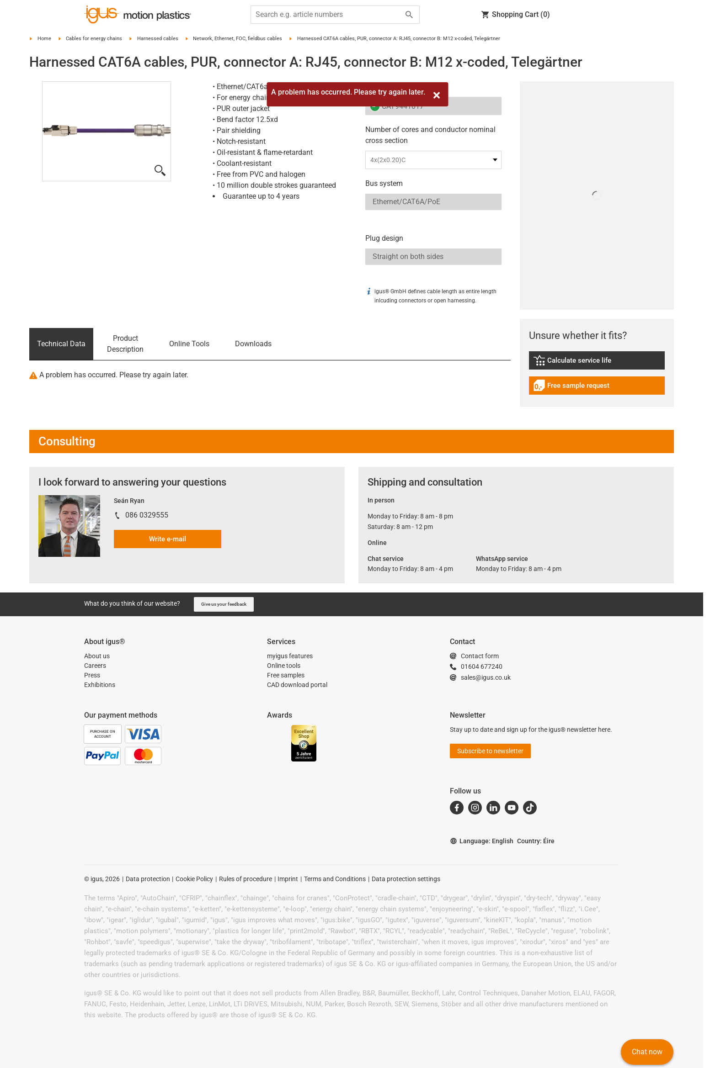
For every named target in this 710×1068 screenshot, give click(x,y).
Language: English (481, 841)
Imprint (288, 879)
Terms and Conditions (335, 879)
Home (44, 39)
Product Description (125, 344)
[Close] (436, 95)
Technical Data (61, 343)
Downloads (253, 343)
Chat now (647, 1051)
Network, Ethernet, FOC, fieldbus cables (237, 39)
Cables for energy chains (94, 39)
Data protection (148, 879)
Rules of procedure (245, 879)
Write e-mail (167, 539)
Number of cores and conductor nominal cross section (430, 135)
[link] (597, 363)
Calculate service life (578, 361)
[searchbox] (328, 14)
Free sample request (571, 387)
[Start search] (409, 14)
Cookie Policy (194, 879)
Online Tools (189, 343)
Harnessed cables (157, 39)
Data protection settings (406, 879)
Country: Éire (536, 841)
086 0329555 (146, 515)
